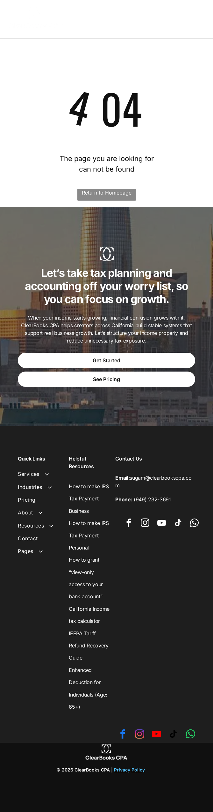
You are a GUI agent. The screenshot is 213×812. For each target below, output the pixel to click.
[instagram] (145, 524)
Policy (138, 769)
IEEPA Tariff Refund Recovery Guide (88, 645)
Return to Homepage (106, 192)
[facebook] (129, 524)
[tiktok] (178, 524)
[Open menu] (198, 17)
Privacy (122, 769)
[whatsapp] (195, 524)
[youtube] (162, 524)
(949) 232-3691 (152, 499)
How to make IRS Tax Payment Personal (89, 535)
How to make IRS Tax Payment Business (89, 498)
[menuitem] (41, 474)
